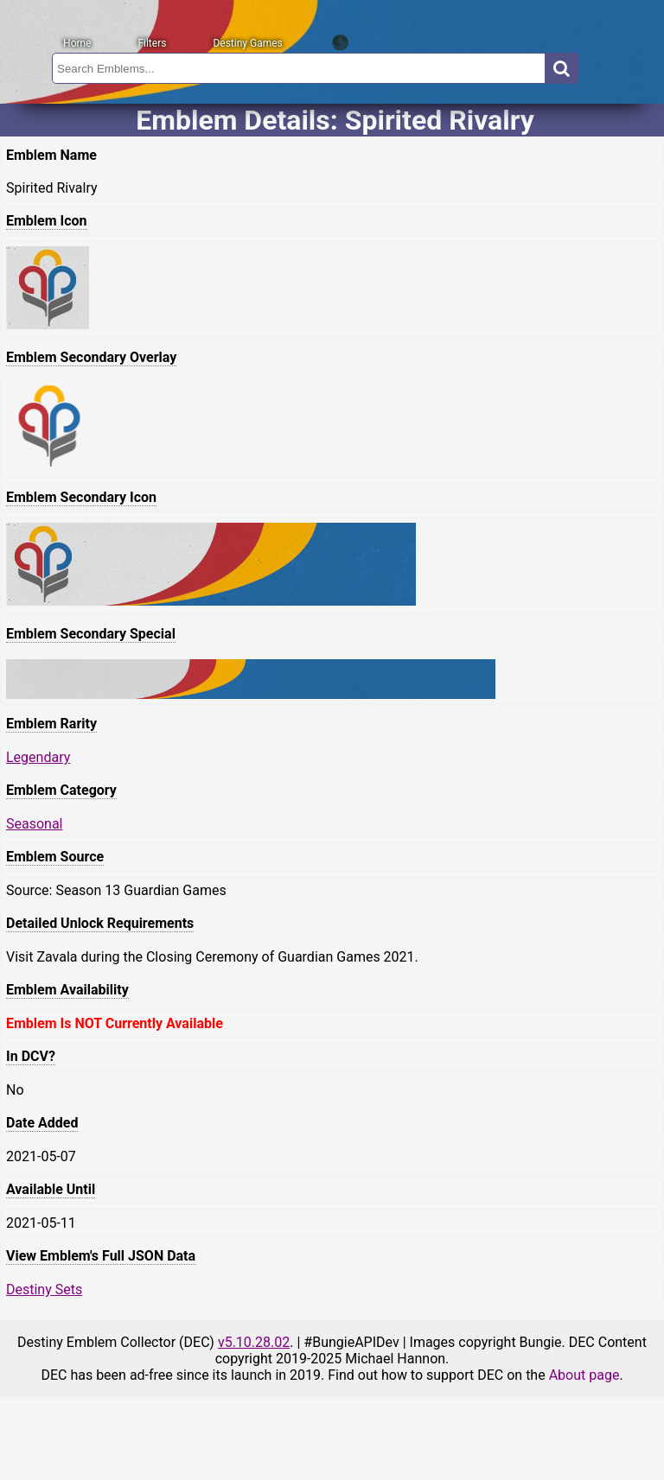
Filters (151, 43)
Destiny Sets (44, 1289)
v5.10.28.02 (254, 1342)
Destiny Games (247, 43)
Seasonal (34, 824)
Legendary (38, 757)
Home (77, 43)
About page (584, 1375)
